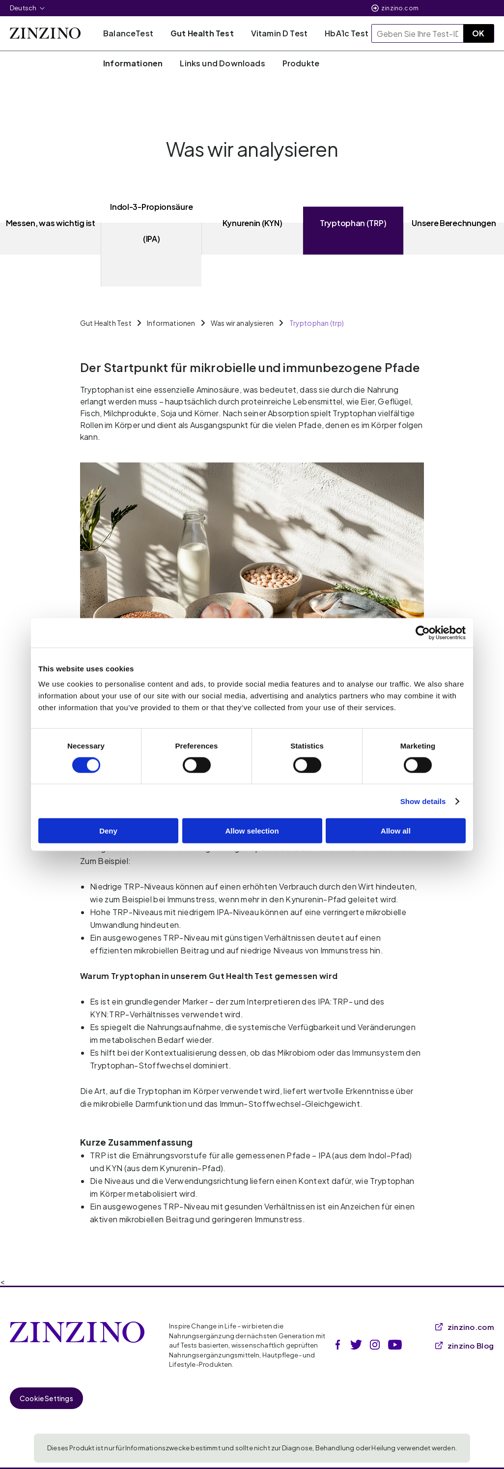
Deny (108, 831)
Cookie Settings (46, 1398)
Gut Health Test (106, 322)
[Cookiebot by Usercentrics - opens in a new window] (423, 632)
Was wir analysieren (242, 322)
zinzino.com (400, 8)
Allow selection (252, 831)
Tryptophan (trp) (316, 322)
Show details (423, 801)
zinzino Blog (464, 1345)
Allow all (396, 831)
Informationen (171, 322)
